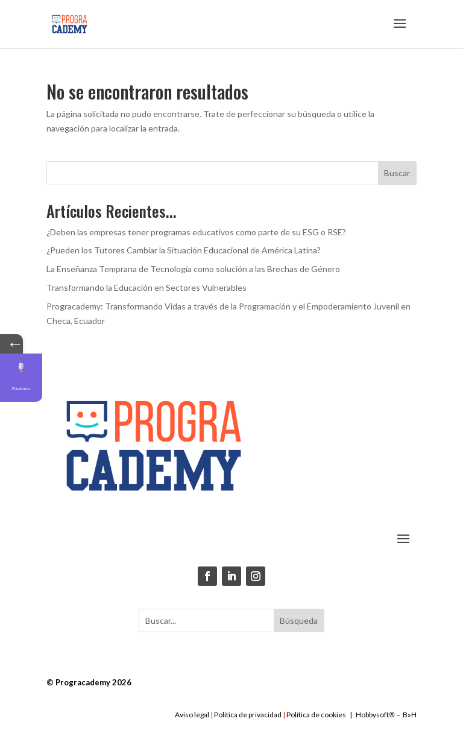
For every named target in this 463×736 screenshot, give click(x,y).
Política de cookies (316, 714)
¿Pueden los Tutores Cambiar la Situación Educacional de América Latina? (183, 250)
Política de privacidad (248, 714)
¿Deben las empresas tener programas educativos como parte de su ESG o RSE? (196, 232)
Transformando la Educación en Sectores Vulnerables (146, 287)
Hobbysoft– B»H (386, 714)
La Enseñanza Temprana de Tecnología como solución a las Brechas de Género (193, 269)
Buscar (397, 173)
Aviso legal (192, 714)
